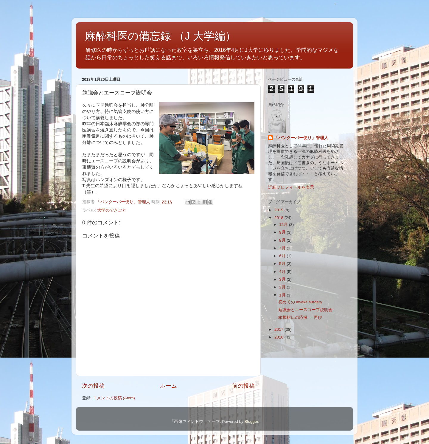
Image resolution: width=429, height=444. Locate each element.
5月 (283, 263)
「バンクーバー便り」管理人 (301, 138)
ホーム (168, 386)
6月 (283, 256)
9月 (283, 232)
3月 (283, 279)
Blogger (251, 421)
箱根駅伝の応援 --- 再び (300, 317)
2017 (279, 329)
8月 (283, 240)
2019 (279, 210)
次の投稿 (93, 386)
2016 (279, 337)
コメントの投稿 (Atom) (114, 398)
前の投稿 (243, 386)
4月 (283, 271)
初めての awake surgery (300, 302)
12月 (284, 224)
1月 (283, 295)
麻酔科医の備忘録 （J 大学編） (160, 36)
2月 (283, 287)
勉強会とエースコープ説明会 (305, 310)
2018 (279, 217)
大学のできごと (111, 210)
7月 (283, 248)
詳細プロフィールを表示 (291, 187)
